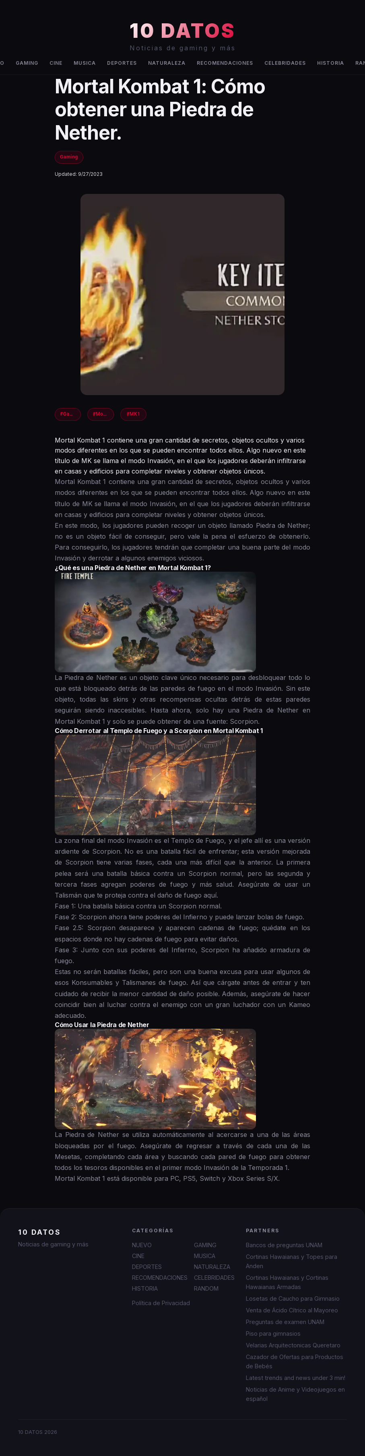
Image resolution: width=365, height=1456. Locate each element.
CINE (55, 63)
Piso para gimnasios (273, 1333)
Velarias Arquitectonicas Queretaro (293, 1345)
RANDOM (206, 1288)
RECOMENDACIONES (225, 63)
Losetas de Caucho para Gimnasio (293, 1298)
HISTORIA (330, 63)
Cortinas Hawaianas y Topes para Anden (291, 1261)
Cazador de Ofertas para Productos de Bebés (294, 1361)
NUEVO (142, 1245)
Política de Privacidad (161, 1302)
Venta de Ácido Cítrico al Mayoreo (292, 1310)
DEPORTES (122, 63)
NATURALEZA (167, 63)
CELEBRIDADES (285, 63)
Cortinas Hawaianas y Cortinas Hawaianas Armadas (287, 1282)
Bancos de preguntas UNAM (284, 1245)
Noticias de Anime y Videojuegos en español (295, 1394)
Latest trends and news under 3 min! (295, 1377)
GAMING (27, 63)
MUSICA (85, 63)
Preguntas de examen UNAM (285, 1321)
